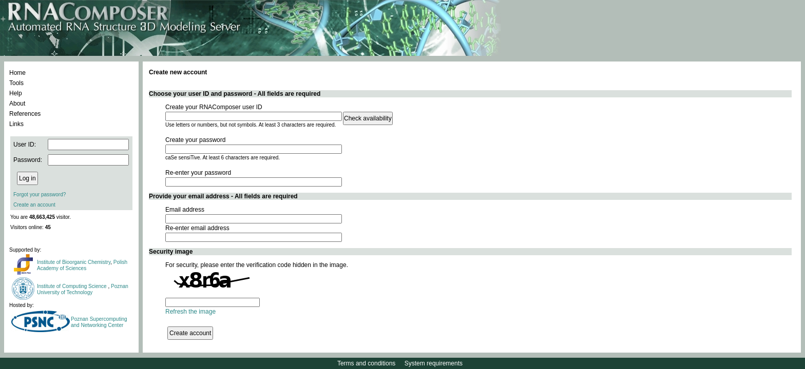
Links (16, 124)
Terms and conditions (366, 363)
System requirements (434, 363)
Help (15, 93)
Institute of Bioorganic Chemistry (73, 262)
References (25, 113)
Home (17, 72)
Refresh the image (190, 311)
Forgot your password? (39, 194)
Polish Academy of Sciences (82, 265)
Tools (16, 83)
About (17, 103)
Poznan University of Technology (82, 289)
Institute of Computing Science (72, 286)
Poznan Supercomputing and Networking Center (99, 322)
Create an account (34, 205)
